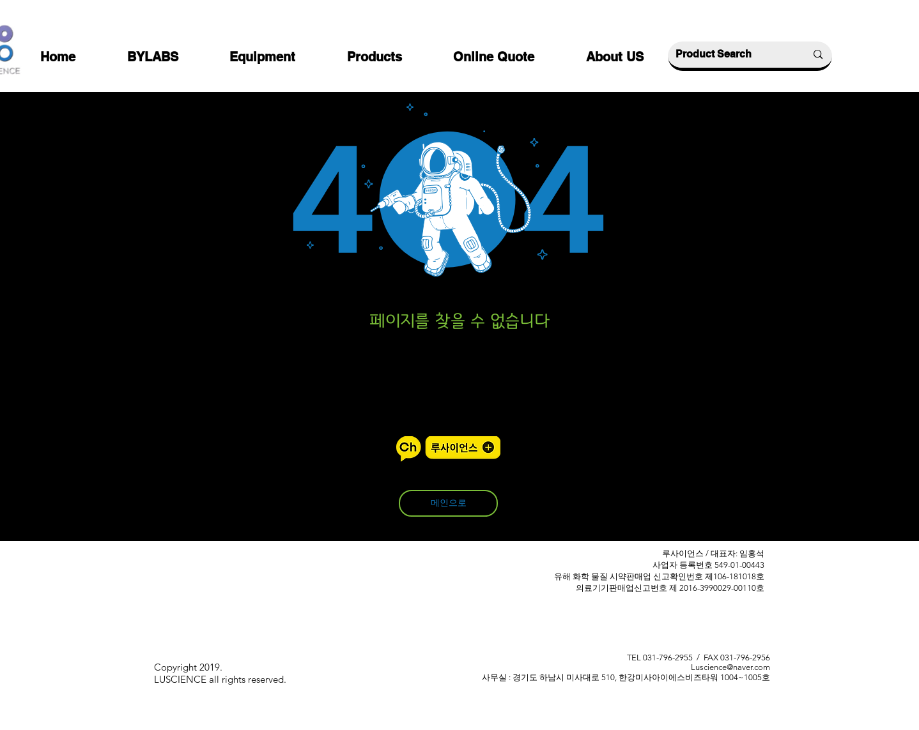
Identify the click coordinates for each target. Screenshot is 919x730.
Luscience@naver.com (730, 667)
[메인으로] (448, 503)
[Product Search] (731, 55)
